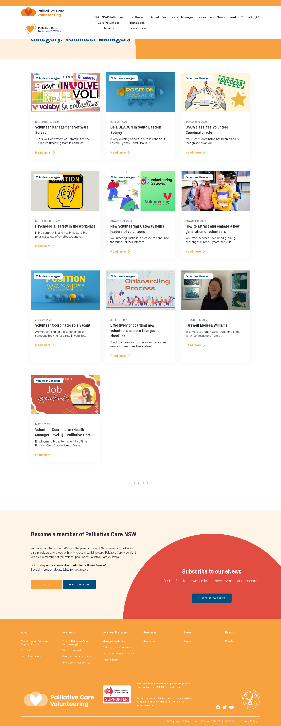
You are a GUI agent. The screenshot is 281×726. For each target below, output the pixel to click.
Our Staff (26, 650)
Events (232, 17)
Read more (43, 152)
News (221, 17)
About (155, 17)
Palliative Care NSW (32, 656)
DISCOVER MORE (79, 584)
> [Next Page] (147, 482)
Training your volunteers (117, 647)
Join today (38, 565)
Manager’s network (114, 641)
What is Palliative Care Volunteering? (75, 643)
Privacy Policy (249, 721)
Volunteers (170, 17)
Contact (246, 17)
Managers (188, 17)
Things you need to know (76, 656)
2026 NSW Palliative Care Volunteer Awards (108, 23)
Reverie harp (110, 659)
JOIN (46, 584)
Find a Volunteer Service (76, 662)
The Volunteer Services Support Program (34, 643)
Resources (206, 17)
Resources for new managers (120, 653)
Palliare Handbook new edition (137, 23)
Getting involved (71, 650)
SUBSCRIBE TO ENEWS (211, 598)
